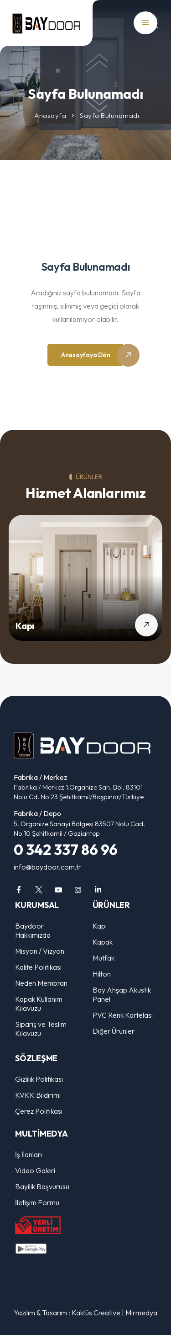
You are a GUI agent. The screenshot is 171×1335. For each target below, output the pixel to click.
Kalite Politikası (38, 967)
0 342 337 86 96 (66, 849)
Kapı (25, 625)
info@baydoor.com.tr (47, 866)
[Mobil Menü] (148, 23)
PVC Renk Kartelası (123, 1015)
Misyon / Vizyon (39, 951)
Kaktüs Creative (96, 1312)
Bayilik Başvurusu (42, 1186)
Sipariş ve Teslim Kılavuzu (41, 1029)
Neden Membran (41, 983)
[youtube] (58, 889)
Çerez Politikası (38, 1111)
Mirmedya (141, 1312)
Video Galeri (35, 1170)
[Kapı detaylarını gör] (146, 625)
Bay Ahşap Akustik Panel (122, 994)
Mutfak (103, 957)
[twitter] (38, 889)
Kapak (103, 941)
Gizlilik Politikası (39, 1079)
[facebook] (19, 889)
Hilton (102, 973)
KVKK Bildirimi (38, 1095)
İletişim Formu (37, 1202)
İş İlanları (28, 1154)
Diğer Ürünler (114, 1031)
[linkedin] (98, 889)
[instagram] (78, 889)
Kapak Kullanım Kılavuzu (38, 1003)
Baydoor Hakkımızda (33, 930)
